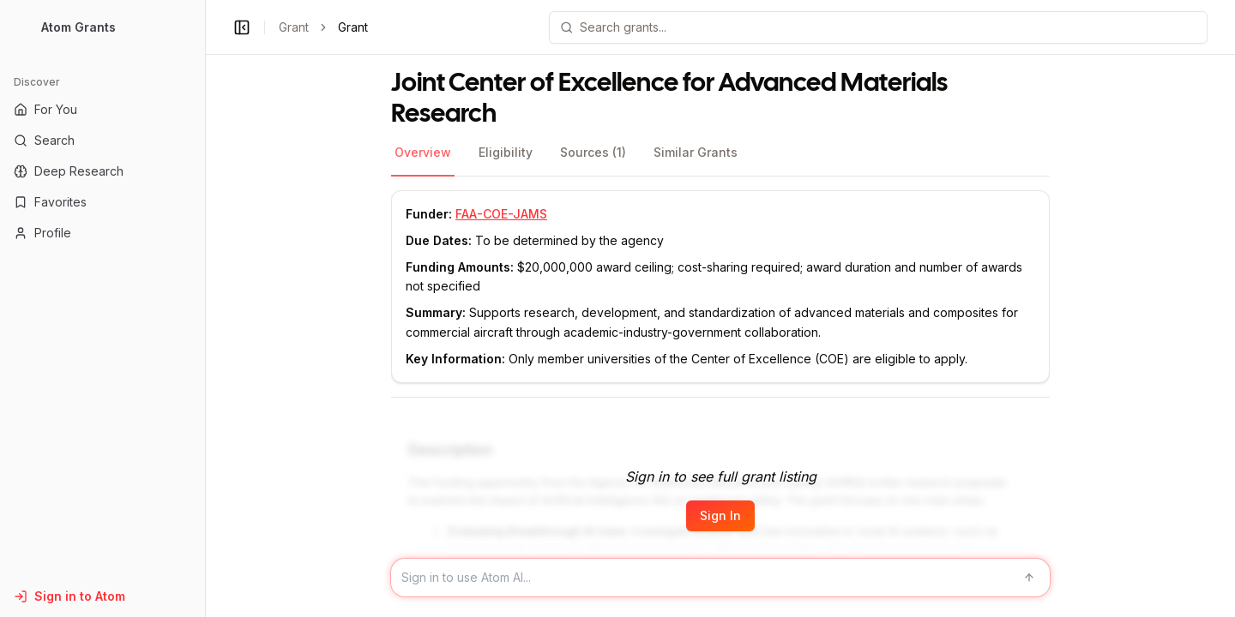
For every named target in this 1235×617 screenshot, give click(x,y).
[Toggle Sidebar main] (205, 308)
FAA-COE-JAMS (501, 214)
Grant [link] (353, 27)
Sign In (720, 515)
